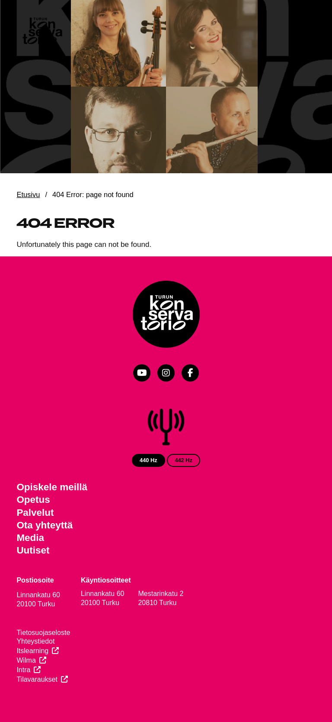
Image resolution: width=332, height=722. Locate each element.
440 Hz (148, 460)
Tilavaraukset (36, 679)
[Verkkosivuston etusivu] (41, 32)
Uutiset (32, 550)
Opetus (33, 499)
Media (30, 537)
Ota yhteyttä (44, 525)
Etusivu (28, 194)
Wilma (25, 660)
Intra (23, 669)
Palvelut (35, 512)
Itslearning (32, 650)
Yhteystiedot (35, 641)
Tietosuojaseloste (43, 632)
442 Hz (183, 460)
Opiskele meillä (51, 487)
